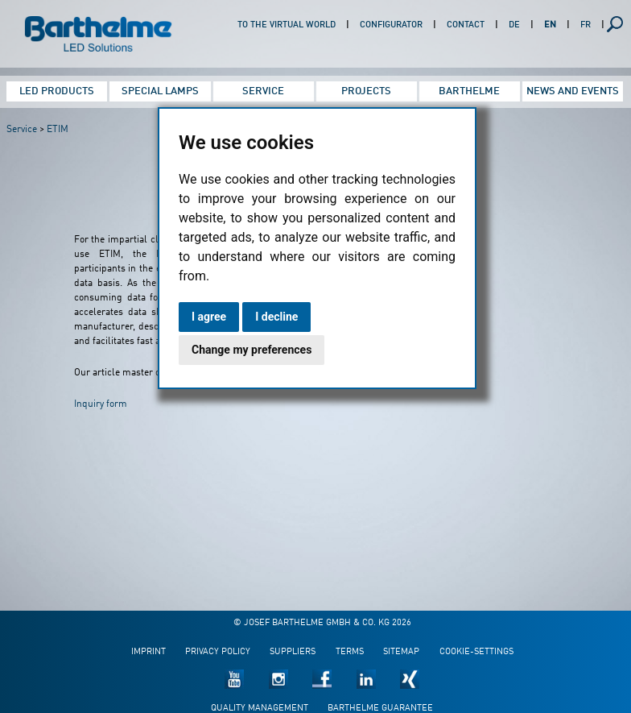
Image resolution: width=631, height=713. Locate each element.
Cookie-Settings (476, 652)
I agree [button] (209, 316)
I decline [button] (276, 316)
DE (514, 25)
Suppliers (293, 652)
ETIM (57, 130)
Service (263, 91)
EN (550, 25)
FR (585, 25)
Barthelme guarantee (380, 708)
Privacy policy (217, 652)
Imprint (148, 652)
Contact (466, 25)
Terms (350, 652)
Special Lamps (160, 91)
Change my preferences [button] (251, 349)
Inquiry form (100, 404)
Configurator (391, 25)
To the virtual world (286, 25)
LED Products (56, 91)
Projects (366, 91)
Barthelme (469, 91)
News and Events (572, 91)
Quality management (259, 708)
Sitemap (401, 652)
